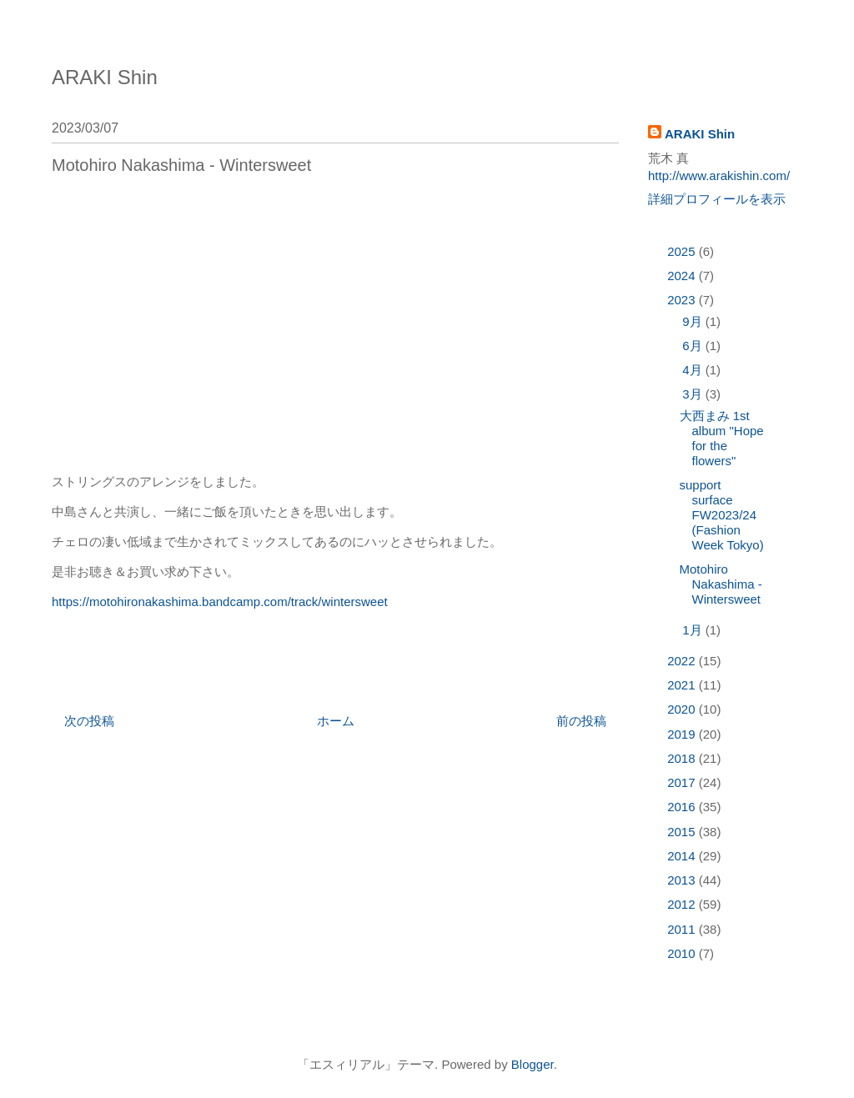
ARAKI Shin (105, 77)
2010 (683, 953)
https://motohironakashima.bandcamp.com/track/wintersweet (220, 601)
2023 (683, 300)
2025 (683, 251)
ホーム (335, 721)
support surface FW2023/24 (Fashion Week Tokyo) (722, 515)
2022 (683, 661)
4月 (694, 370)
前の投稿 (581, 721)
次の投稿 (89, 721)
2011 (683, 929)
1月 (694, 630)
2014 (683, 856)
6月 (694, 345)
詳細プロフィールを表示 (717, 199)
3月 (694, 394)
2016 (683, 807)
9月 (694, 321)
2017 (683, 782)
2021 (683, 685)
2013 (683, 880)
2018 (683, 758)
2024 (683, 275)
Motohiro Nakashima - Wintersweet (721, 584)
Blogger (532, 1064)
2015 (683, 832)
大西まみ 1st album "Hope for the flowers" (722, 438)
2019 (683, 734)
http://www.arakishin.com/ (719, 175)
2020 (683, 709)
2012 (683, 904)
